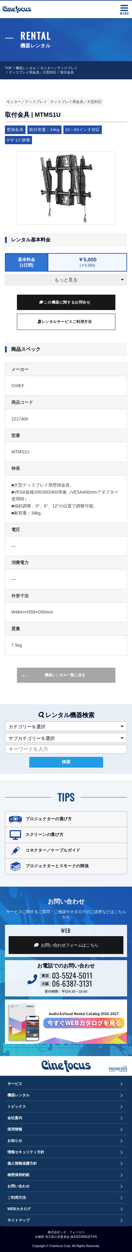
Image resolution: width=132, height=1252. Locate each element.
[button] (66, 726)
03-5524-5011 (72, 975)
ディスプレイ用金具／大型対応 (32, 72)
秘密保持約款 (18, 1175)
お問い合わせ (18, 1186)
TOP (8, 68)
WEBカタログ (19, 1209)
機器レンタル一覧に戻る (53, 675)
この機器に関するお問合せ (64, 302)
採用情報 (14, 1129)
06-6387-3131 (72, 983)
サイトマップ (18, 1220)
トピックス (16, 1106)
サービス (14, 1084)
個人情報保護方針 (22, 1163)
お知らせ (14, 1141)
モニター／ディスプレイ (59, 68)
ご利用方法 (16, 1197)
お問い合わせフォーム (66, 945)
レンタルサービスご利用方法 (65, 322)
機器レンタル (26, 68)
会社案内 (14, 1118)
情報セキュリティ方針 (25, 1152)
